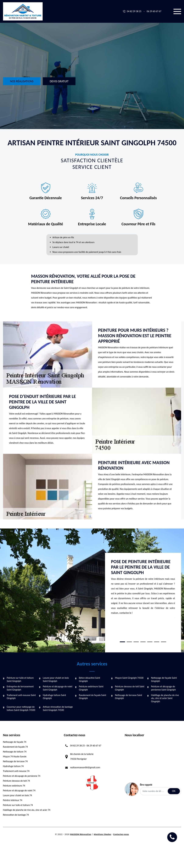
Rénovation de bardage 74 (16, 814)
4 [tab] (143, 641)
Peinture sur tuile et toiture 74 (18, 805)
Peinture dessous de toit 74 (16, 780)
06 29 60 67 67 (154, 11)
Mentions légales (102, 834)
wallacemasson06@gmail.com (85, 767)
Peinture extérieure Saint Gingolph (91, 688)
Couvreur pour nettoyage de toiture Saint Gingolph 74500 (21, 708)
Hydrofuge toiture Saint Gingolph (54, 697)
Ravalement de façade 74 (15, 746)
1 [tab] (122, 641)
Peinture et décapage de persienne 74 (21, 775)
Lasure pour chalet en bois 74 (17, 795)
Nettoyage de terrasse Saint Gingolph (128, 697)
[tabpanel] (143, 588)
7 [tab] (163, 641)
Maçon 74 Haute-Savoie (14, 756)
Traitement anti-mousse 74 (16, 771)
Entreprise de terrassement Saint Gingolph (20, 688)
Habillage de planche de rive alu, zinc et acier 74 (26, 809)
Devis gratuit (59, 81)
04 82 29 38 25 (134, 11)
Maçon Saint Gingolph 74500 (129, 677)
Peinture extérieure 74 (14, 785)
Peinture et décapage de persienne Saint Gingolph (163, 688)
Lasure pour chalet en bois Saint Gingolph (56, 679)
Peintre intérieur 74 (12, 800)
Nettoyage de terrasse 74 (15, 761)
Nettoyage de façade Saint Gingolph (164, 679)
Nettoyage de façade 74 (14, 741)
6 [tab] (156, 641)
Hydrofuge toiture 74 (13, 766)
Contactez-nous (121, 834)
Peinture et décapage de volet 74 (19, 790)
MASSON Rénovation (80, 834)
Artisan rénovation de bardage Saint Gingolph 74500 (58, 708)
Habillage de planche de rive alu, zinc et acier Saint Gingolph (165, 698)
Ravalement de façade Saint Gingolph (92, 697)
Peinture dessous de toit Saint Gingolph (129, 688)
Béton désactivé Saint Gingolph (89, 679)
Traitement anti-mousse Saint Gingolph (21, 697)
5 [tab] (149, 641)
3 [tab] (136, 641)
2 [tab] (129, 641)
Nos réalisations (21, 81)
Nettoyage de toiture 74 (14, 751)
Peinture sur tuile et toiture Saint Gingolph (20, 679)
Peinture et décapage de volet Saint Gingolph (57, 688)
